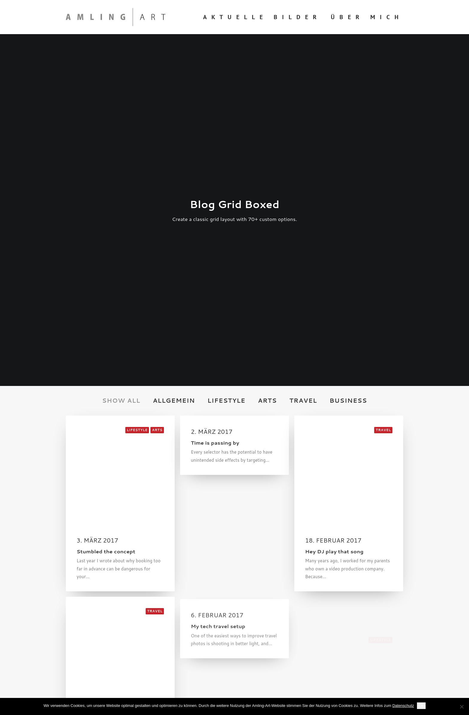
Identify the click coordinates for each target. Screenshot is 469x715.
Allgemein (174, 159)
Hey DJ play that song (334, 315)
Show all (121, 159)
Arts (267, 159)
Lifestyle (227, 159)
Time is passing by (215, 201)
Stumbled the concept (106, 310)
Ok (421, 705)
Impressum (77, 633)
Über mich (367, 17)
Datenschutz (79, 625)
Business (348, 159)
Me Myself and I (98, 512)
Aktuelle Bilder (262, 17)
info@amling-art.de (282, 618)
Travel (303, 159)
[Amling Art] (115, 17)
